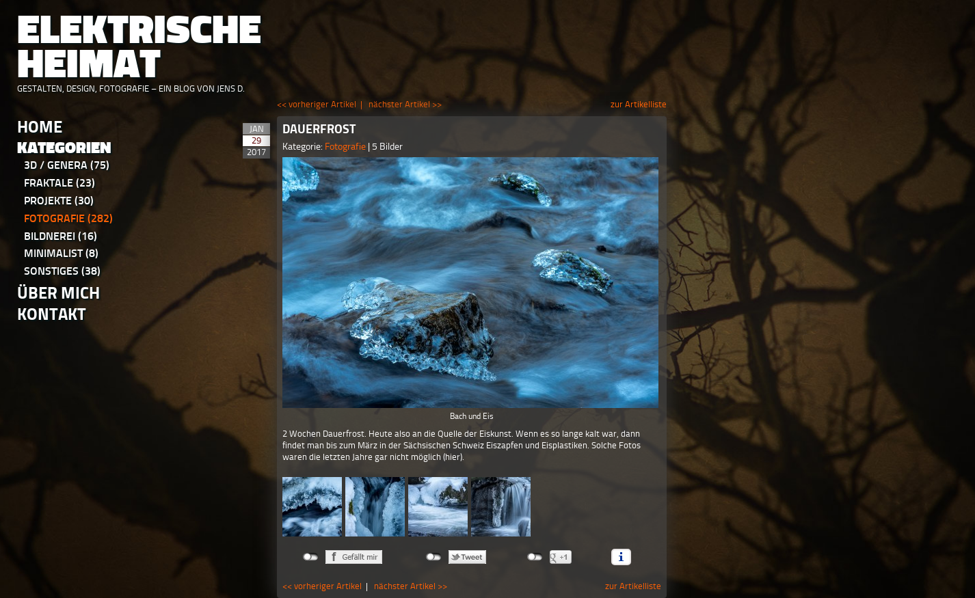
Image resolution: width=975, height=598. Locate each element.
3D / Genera (66, 165)
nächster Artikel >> (405, 104)
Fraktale (59, 182)
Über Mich (58, 293)
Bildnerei (60, 236)
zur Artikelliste (639, 104)
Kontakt (51, 314)
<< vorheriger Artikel (316, 104)
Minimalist (61, 253)
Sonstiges (62, 270)
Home (39, 127)
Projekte (59, 200)
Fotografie (68, 218)
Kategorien (64, 148)
